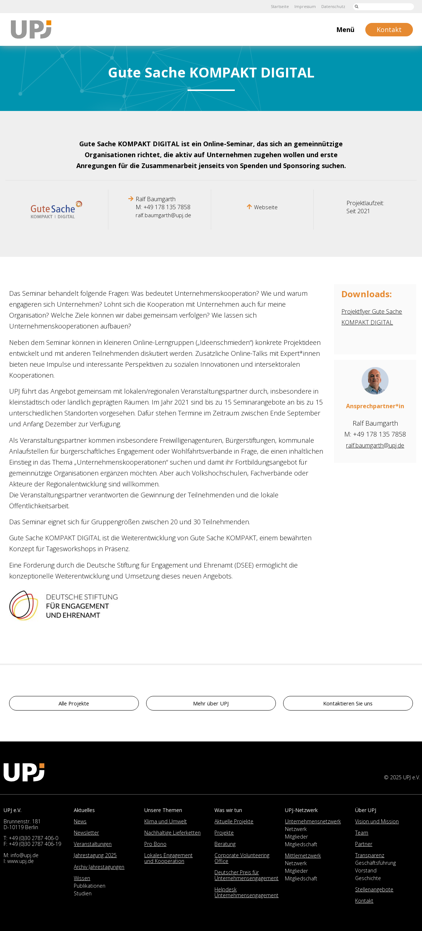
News (80, 821)
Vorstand (366, 870)
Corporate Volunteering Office (241, 858)
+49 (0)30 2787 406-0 (33, 838)
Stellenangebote (374, 889)
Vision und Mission (377, 821)
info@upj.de (25, 855)
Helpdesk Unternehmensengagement (246, 892)
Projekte (224, 832)
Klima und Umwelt (165, 821)
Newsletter (86, 832)
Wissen (82, 878)
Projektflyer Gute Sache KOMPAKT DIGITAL (366, 322)
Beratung (225, 843)
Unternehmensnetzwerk (313, 821)
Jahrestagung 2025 (95, 855)
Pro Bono (155, 843)
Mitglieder (296, 836)
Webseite (266, 207)
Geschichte (368, 878)
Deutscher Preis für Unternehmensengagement (246, 875)
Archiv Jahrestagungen (99, 866)
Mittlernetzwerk (303, 855)
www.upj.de (20, 861)
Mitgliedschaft (301, 844)
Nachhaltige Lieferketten (172, 832)
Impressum (300, 6)
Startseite (272, 6)
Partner (363, 843)
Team (361, 832)
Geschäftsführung (375, 862)
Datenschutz (331, 6)
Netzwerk (296, 828)
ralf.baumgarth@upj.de (163, 215)
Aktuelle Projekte (233, 821)
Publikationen (89, 885)
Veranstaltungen (93, 843)
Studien (83, 893)
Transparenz (369, 855)
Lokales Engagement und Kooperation (168, 858)
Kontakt (364, 900)
